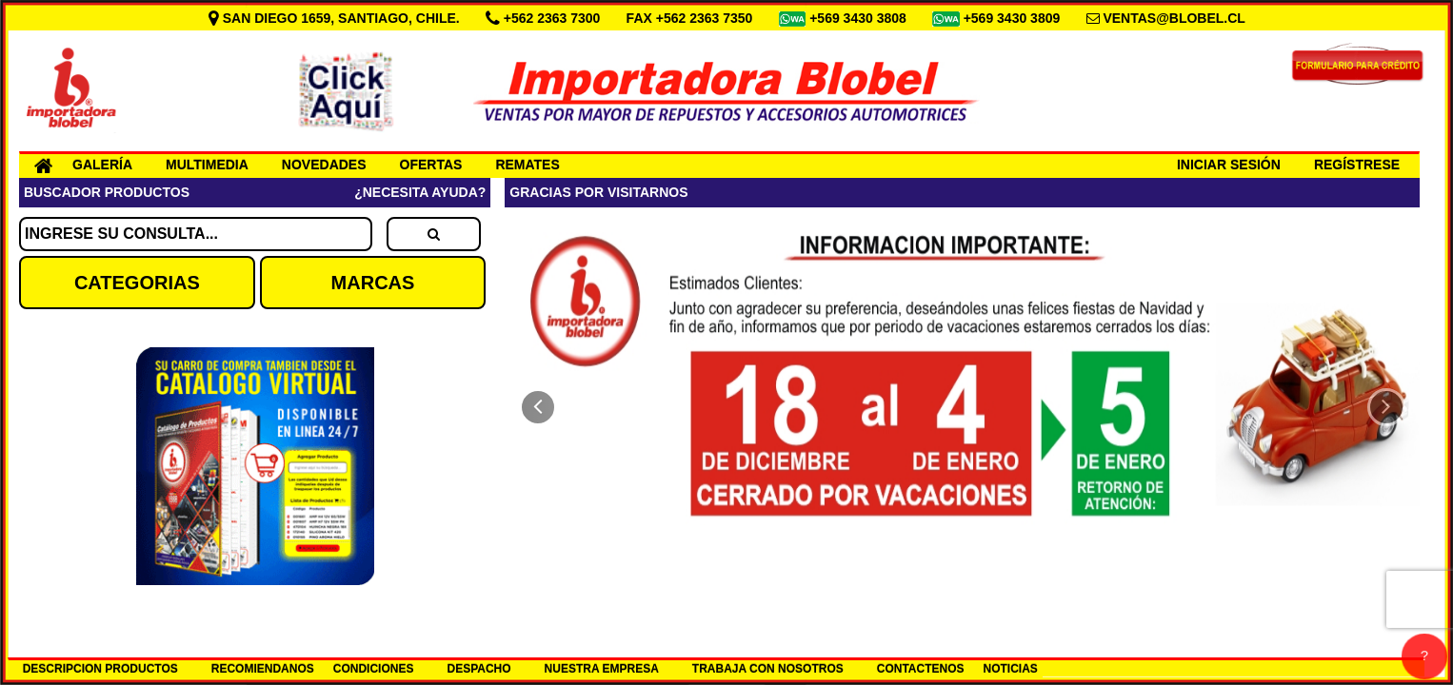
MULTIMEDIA (207, 164)
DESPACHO (478, 668)
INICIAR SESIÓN (1229, 164)
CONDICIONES (373, 668)
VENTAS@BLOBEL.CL (1174, 18)
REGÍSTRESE (1357, 164)
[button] (538, 407)
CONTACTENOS (921, 668)
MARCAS (373, 282)
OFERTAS (431, 164)
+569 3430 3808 (859, 18)
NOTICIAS (1011, 668)
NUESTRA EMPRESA (602, 668)
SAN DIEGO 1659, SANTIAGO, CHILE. (336, 18)
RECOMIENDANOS (262, 668)
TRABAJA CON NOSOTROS (768, 668)
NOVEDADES (324, 164)
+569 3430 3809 (1014, 18)
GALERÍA (102, 164)
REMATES (527, 164)
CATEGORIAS (137, 282)
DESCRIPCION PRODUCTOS (100, 668)
